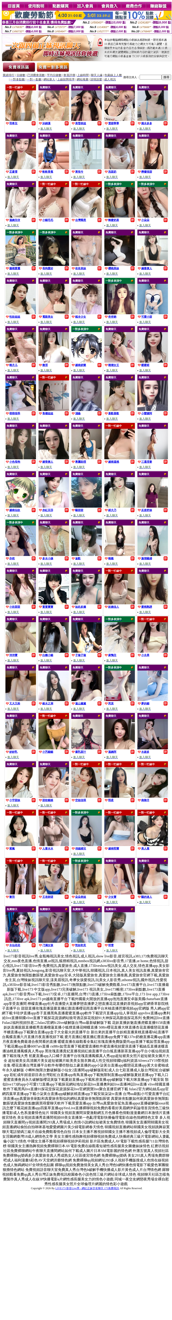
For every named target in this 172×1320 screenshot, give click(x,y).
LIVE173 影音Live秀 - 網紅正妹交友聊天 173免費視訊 (87, 1188)
